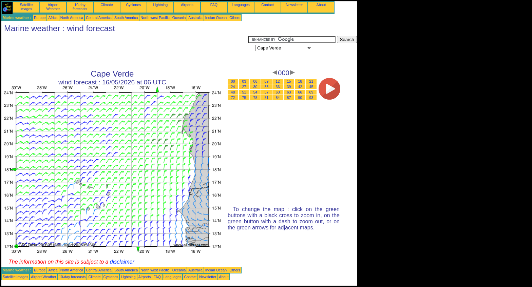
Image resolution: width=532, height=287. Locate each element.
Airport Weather (53, 7)
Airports (187, 5)
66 (300, 92)
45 (311, 87)
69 (311, 92)
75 (244, 98)
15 (289, 81)
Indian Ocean (216, 18)
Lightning (160, 5)
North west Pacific (154, 18)
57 (267, 92)
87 (289, 98)
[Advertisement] (124, 51)
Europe (39, 18)
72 (233, 98)
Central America (99, 18)
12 (278, 81)
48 (233, 92)
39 (289, 87)
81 (267, 98)
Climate (106, 5)
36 (278, 87)
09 (267, 81)
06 (255, 81)
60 (278, 92)
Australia (195, 18)
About (321, 5)
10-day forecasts (80, 7)
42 (300, 87)
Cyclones (133, 5)
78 (255, 98)
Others (234, 18)
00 (233, 81)
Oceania (179, 18)
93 (311, 98)
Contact (267, 5)
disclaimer (122, 262)
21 (311, 81)
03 (244, 81)
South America (126, 18)
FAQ (213, 5)
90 (300, 98)
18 (300, 81)
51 (244, 92)
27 (244, 87)
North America (71, 18)
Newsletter (294, 5)
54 (255, 92)
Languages (241, 5)
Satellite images (26, 7)
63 (289, 92)
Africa (52, 18)
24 (233, 87)
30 (255, 87)
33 (267, 87)
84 (278, 98)
